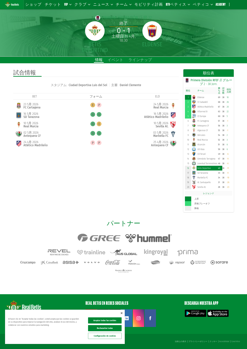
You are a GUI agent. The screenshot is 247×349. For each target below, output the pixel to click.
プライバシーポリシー (197, 341)
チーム (123, 4)
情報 (99, 60)
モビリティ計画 (148, 4)
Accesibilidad (224, 341)
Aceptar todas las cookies (104, 320)
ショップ (33, 4)
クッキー (213, 341)
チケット (53, 4)
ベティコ (203, 4)
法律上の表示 (180, 341)
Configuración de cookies (105, 336)
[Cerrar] (122, 313)
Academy (221, 4)
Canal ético (235, 341)
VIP (67, 4)
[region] (65, 327)
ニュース (103, 4)
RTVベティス (178, 4)
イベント (115, 60)
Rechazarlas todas (105, 328)
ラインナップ (140, 60)
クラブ (82, 4)
